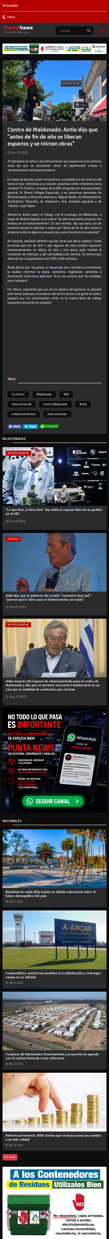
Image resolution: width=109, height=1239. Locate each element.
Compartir (49, 426)
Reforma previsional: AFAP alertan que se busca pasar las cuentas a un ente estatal (53, 1137)
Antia (83, 404)
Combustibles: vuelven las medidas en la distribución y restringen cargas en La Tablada (53, 975)
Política (13, 539)
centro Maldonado (55, 404)
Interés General (18, 453)
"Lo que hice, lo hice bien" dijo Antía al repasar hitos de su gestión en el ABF (54, 512)
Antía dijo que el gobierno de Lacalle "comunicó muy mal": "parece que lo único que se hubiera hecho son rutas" (49, 598)
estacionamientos (23, 414)
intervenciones (57, 414)
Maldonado (44, 394)
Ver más (9, 1157)
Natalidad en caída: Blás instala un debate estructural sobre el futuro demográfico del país (51, 894)
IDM (66, 394)
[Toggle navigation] (100, 30)
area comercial (21, 404)
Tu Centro (18, 394)
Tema (11, 17)
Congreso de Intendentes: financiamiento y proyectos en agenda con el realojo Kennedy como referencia (52, 1056)
